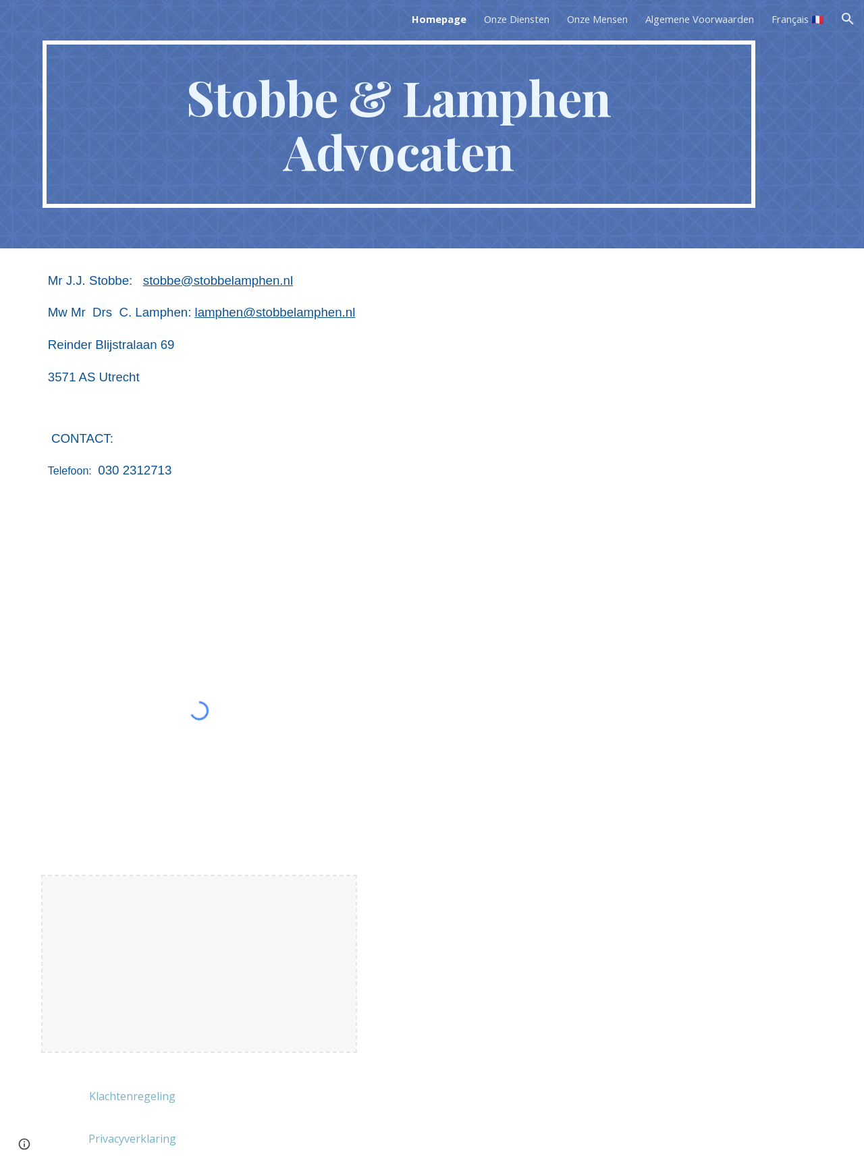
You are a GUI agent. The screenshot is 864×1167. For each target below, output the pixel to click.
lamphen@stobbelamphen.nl (275, 312)
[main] (399, 124)
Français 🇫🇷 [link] (798, 19)
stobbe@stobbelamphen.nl (218, 280)
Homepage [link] (439, 19)
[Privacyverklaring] (132, 1138)
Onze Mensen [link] (597, 19)
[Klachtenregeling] (132, 1096)
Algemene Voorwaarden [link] (699, 19)
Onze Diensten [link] (516, 19)
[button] (848, 19)
